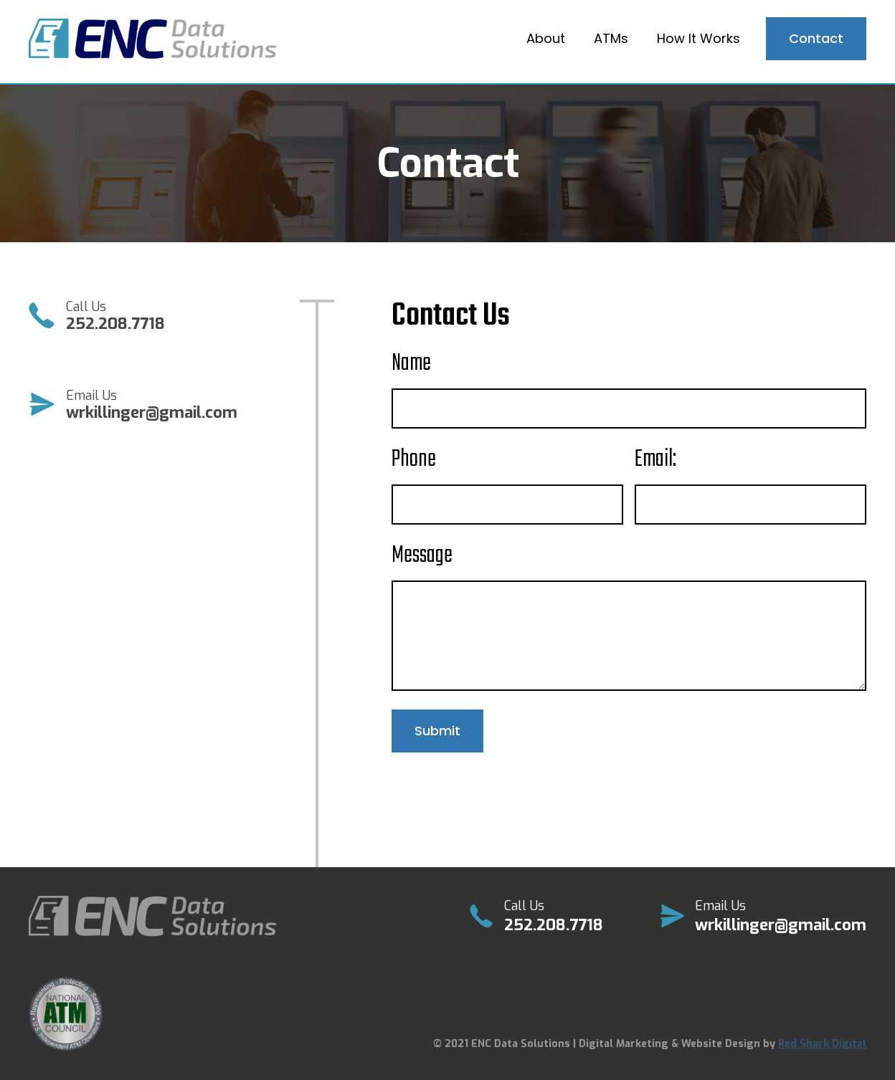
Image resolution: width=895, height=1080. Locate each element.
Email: (655, 460)
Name (411, 364)
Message (422, 556)
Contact (816, 38)
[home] (152, 39)
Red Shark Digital (822, 1044)
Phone (414, 460)
